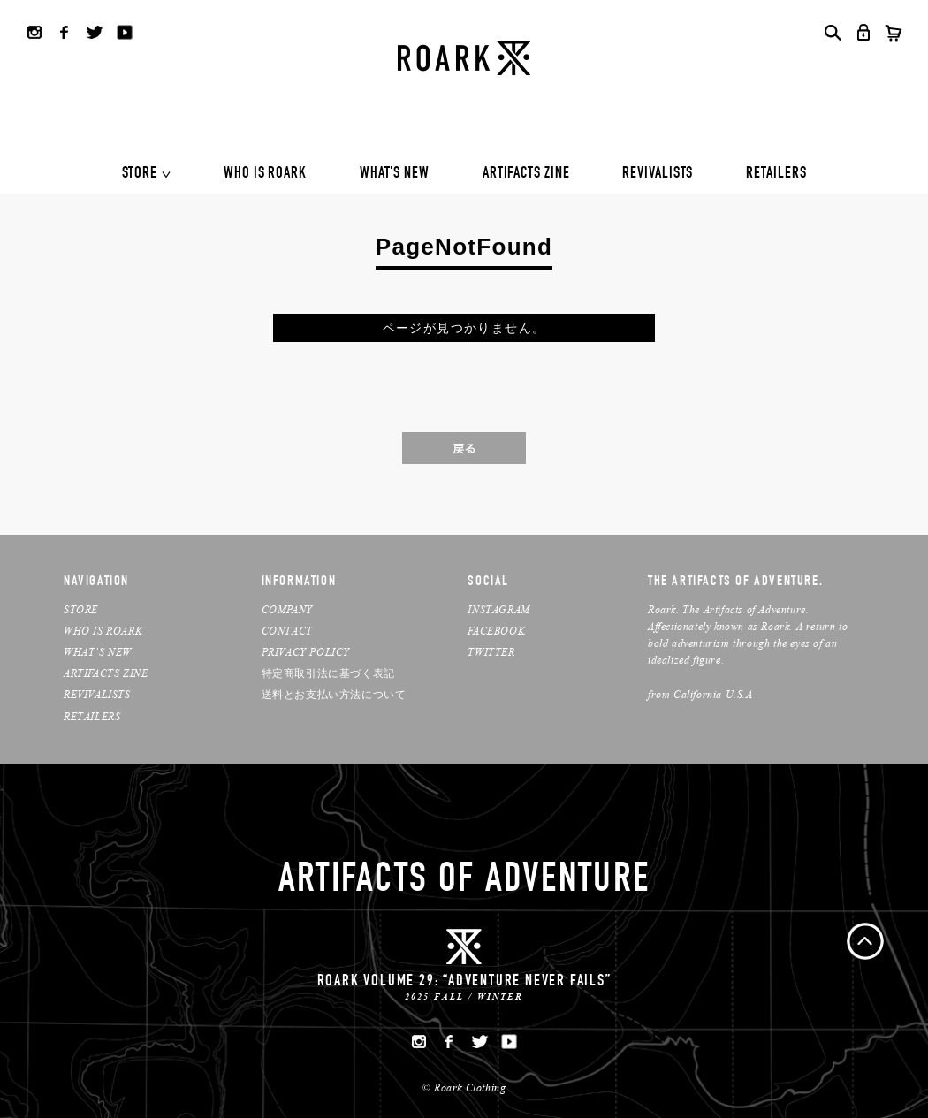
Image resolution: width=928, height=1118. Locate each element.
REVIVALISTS (657, 174)
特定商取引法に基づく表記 (328, 673)
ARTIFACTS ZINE (526, 174)
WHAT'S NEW (395, 174)
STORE (140, 174)
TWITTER (491, 651)
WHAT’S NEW (98, 651)
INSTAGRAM (498, 609)
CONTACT (287, 630)
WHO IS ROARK (265, 174)
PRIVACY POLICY (306, 651)
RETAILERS (776, 174)
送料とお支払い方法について (334, 694)
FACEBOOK (496, 630)
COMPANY (287, 609)
